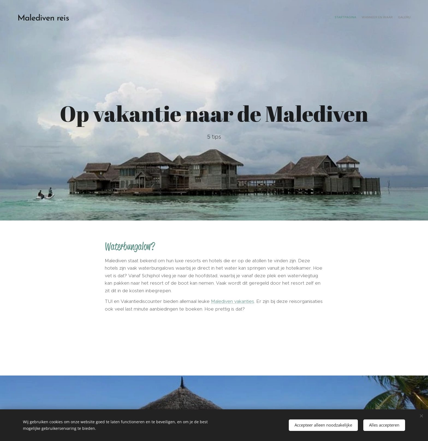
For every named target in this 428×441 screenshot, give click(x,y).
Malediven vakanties (232, 301)
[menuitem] (400, 18)
